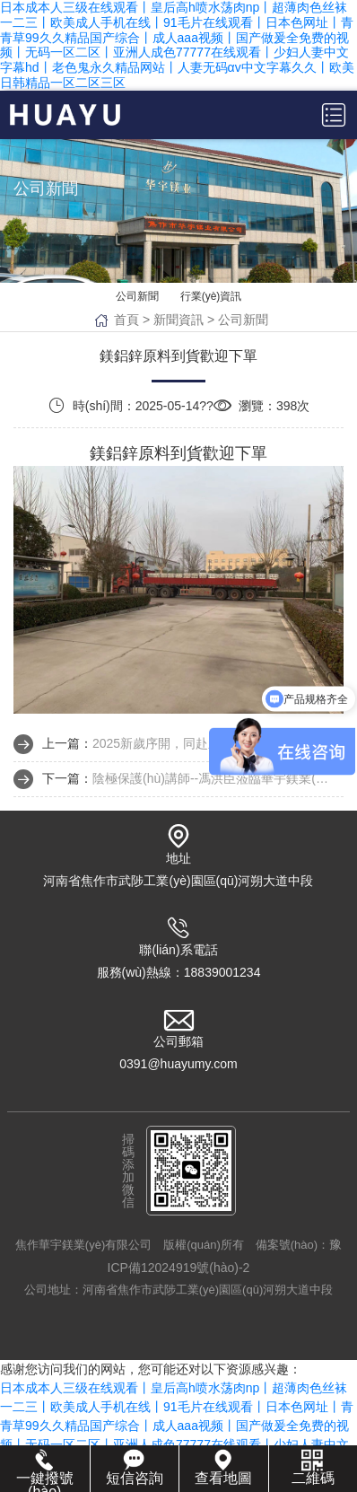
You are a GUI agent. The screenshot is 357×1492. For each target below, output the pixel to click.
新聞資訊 (178, 319)
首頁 (126, 319)
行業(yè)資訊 (211, 296)
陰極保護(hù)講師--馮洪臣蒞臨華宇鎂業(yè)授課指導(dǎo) (212, 778)
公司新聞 (137, 296)
